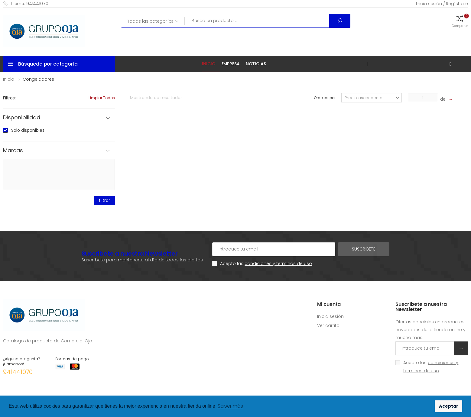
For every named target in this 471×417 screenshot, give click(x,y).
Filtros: (9, 98)
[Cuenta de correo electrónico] (273, 249)
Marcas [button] (13, 150)
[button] (460, 20)
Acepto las (266, 263)
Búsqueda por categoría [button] (47, 63)
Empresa (231, 64)
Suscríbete (363, 249)
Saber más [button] (230, 405)
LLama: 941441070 (25, 3)
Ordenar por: (325, 97)
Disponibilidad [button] (21, 118)
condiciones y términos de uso (278, 263)
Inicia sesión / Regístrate (442, 4)
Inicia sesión (330, 316)
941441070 (18, 372)
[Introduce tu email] (424, 348)
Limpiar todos (102, 97)
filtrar (104, 200)
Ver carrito (328, 325)
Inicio (208, 64)
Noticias (256, 64)
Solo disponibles (27, 130)
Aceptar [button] (448, 406)
